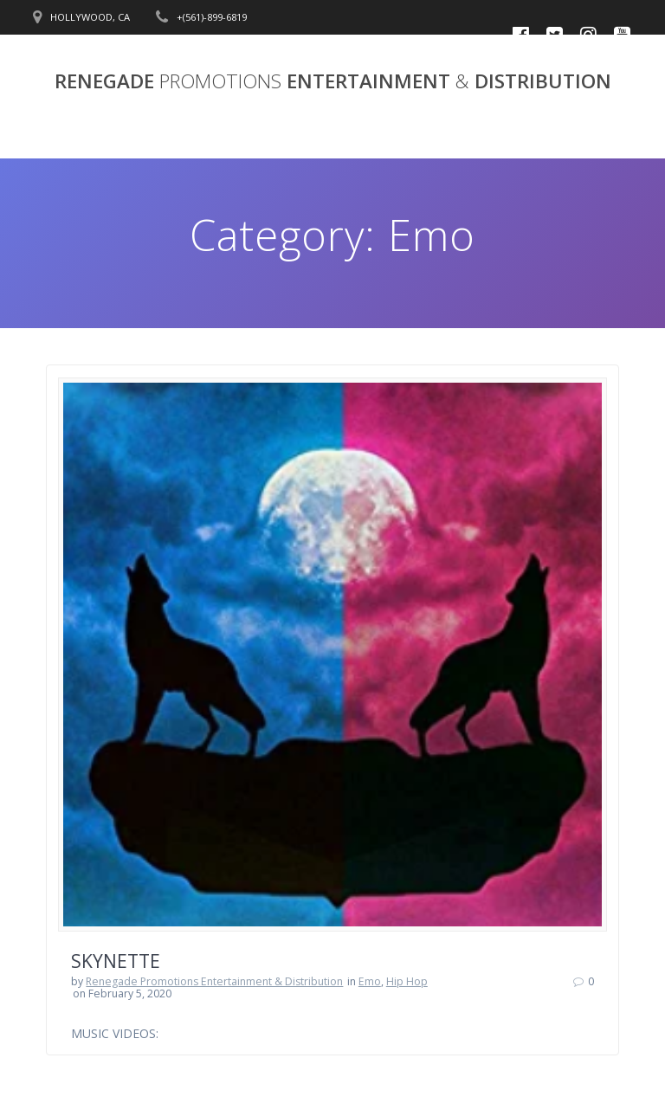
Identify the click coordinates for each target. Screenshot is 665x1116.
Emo (369, 981)
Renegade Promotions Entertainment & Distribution (214, 981)
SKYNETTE (115, 961)
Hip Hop (407, 981)
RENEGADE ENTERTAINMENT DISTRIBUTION (333, 81)
